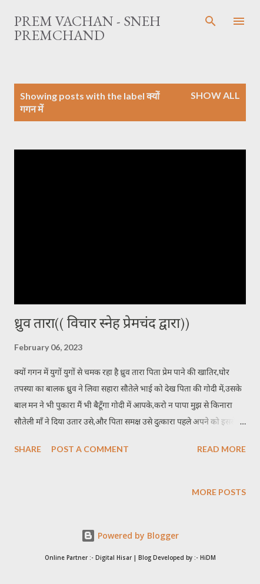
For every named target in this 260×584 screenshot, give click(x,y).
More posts (219, 492)
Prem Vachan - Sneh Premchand (87, 28)
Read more (221, 449)
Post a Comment (90, 449)
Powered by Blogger (130, 535)
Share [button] (27, 449)
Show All (215, 95)
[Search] (211, 21)
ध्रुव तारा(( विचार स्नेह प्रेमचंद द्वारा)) (101, 323)
